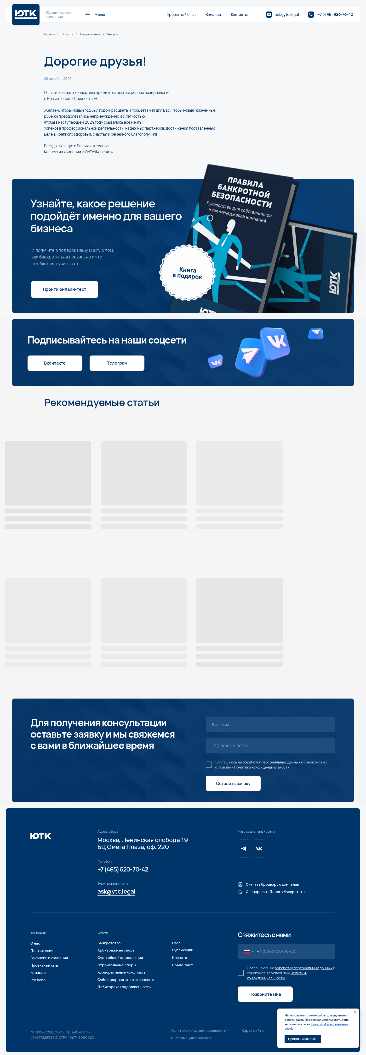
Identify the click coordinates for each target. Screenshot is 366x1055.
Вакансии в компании (49, 957)
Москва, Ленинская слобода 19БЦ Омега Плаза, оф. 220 (142, 843)
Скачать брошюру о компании (272, 884)
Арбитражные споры (116, 950)
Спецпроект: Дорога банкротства (276, 891)
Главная (49, 34)
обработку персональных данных (271, 762)
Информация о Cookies (191, 1037)
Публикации (182, 949)
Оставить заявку (233, 783)
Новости (67, 34)
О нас (35, 943)
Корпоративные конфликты (121, 972)
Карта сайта (253, 1030)
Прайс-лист (182, 965)
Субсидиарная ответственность (126, 979)
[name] (270, 724)
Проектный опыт (181, 14)
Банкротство (108, 943)
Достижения (41, 950)
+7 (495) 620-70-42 (335, 14)
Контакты (239, 14)
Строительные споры (116, 965)
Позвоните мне (265, 994)
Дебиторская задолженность (124, 986)
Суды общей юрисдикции (120, 957)
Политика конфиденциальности (199, 1030)
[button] (94, 14)
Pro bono (38, 979)
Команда (213, 14)
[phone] (270, 746)
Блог (176, 943)
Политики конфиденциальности (262, 767)
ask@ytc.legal (287, 14)
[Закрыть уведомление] (355, 1012)
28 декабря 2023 (58, 78)
